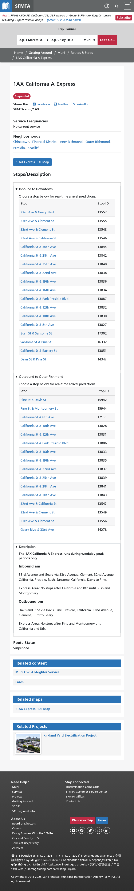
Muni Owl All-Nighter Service (37, 672)
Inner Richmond (71, 142)
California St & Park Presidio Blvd (44, 299)
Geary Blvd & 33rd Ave (37, 530)
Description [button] (27, 547)
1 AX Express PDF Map (32, 162)
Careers (16, 828)
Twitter (63, 104)
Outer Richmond (98, 142)
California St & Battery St (38, 351)
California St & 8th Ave (37, 325)
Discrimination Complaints (82, 787)
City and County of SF (26, 838)
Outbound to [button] (41, 377)
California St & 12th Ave (38, 308)
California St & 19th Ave (38, 282)
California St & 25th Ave (38, 264)
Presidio (19, 148)
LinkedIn (81, 104)
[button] (107, 5)
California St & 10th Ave (38, 316)
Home (18, 53)
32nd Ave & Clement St (37, 230)
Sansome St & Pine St (35, 342)
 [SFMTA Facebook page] (81, 830)
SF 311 (16, 806)
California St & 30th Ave (38, 247)
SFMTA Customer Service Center (86, 792)
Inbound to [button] (36, 189)
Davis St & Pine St (33, 360)
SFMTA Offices (75, 796)
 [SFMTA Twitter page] (90, 830)
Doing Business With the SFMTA (32, 833)
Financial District (44, 142)
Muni (61, 53)
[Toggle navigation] (127, 6)
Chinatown (21, 142)
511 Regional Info (23, 811)
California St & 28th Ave (38, 256)
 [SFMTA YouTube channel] (73, 830)
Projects (17, 796)
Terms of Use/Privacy (25, 843)
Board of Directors (24, 823)
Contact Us (73, 801)
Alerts (6, 15)
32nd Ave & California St (38, 238)
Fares (19, 682)
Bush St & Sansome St (36, 334)
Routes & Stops (82, 53)
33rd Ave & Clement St (37, 221)
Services (17, 792)
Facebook (43, 104)
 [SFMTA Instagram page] (98, 830)
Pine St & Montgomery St (39, 408)
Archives (17, 848)
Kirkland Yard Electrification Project (69, 735)
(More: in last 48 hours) (64, 20)
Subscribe (124, 18)
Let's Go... (107, 40)
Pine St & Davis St (33, 400)
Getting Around (40, 53)
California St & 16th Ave (38, 290)
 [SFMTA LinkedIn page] (106, 830)
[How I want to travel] (89, 40)
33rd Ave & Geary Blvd (37, 212)
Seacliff (33, 148)
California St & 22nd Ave (38, 273)
